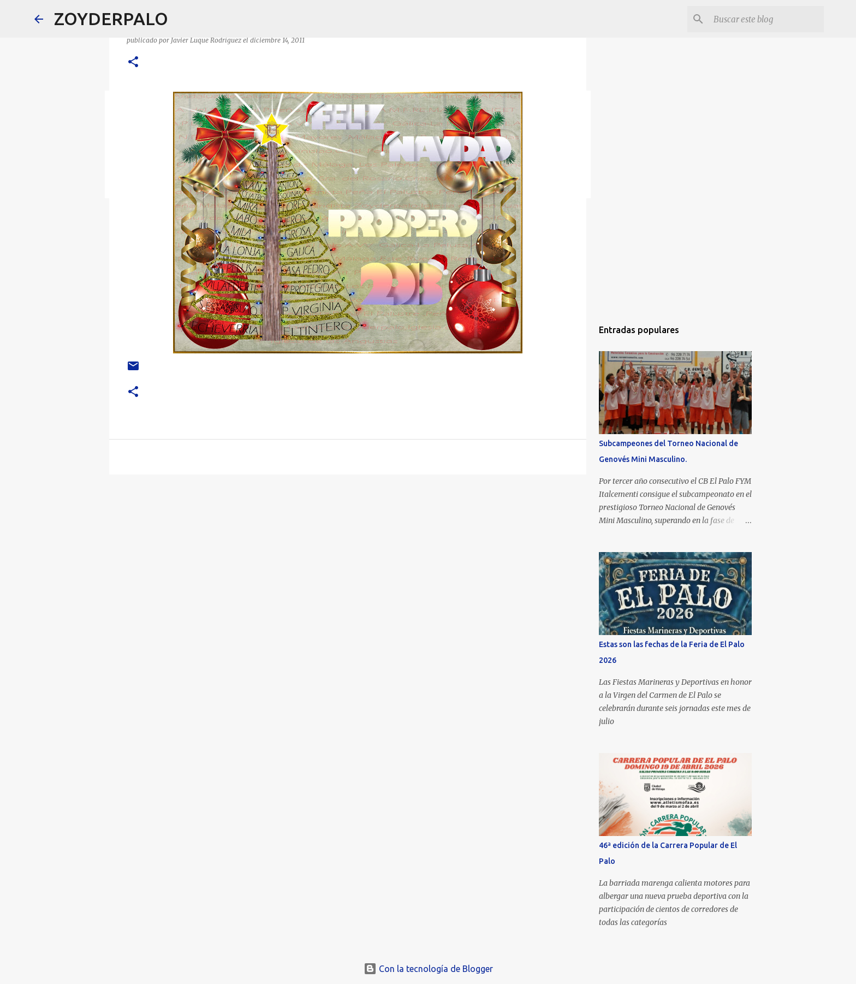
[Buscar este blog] (766, 19)
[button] (133, 62)
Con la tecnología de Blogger (428, 969)
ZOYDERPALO (111, 18)
